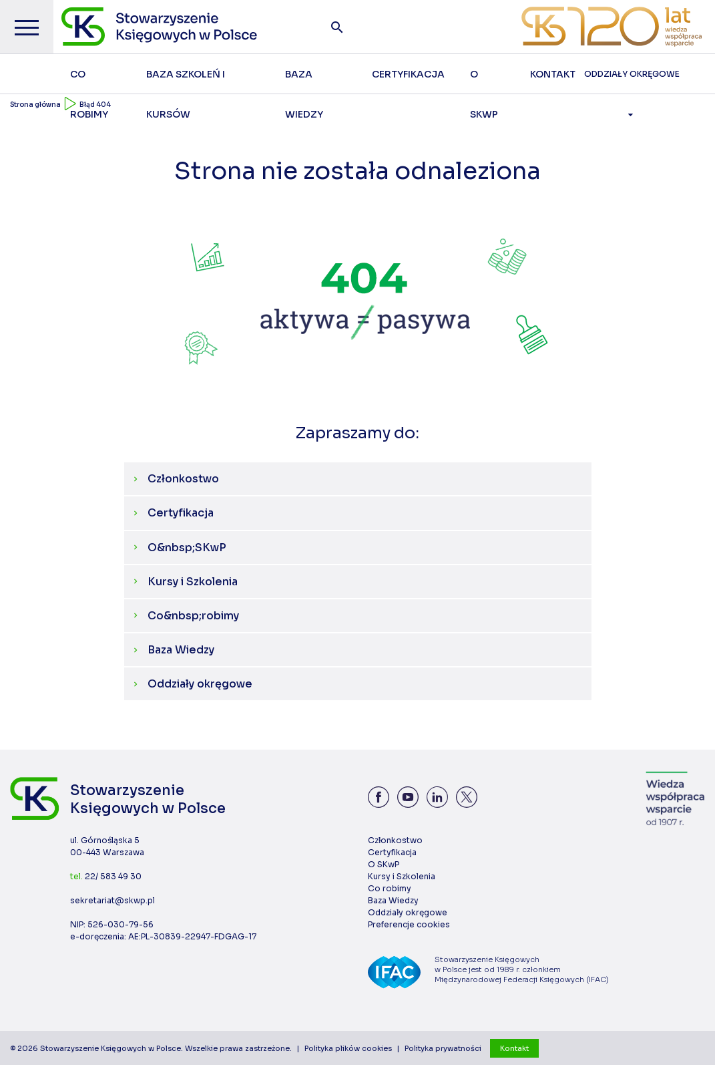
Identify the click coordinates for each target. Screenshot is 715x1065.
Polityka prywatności (443, 1048)
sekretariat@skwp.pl (112, 900)
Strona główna (35, 104)
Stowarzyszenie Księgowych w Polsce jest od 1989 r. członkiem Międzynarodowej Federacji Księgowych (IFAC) (522, 969)
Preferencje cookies (409, 924)
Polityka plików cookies (348, 1048)
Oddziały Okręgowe (632, 81)
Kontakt (514, 1048)
